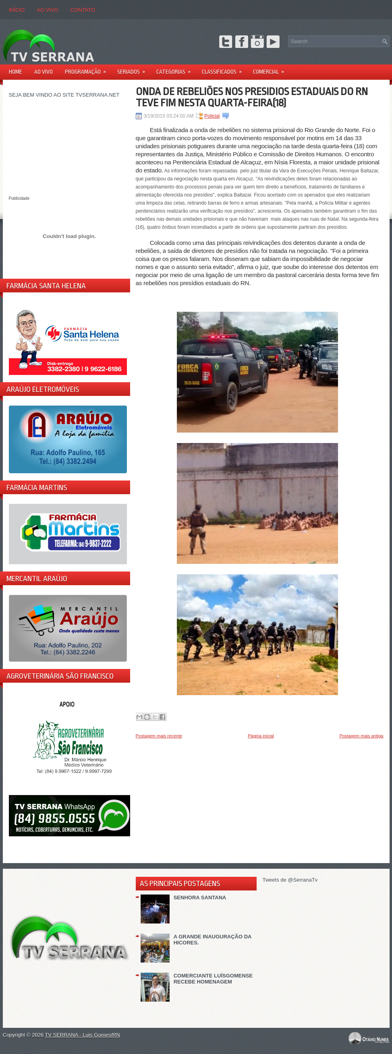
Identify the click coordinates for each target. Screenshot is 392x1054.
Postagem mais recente (159, 735)
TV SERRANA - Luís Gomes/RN (82, 1035)
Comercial (271, 69)
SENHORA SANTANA (200, 898)
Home (15, 71)
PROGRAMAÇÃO (88, 69)
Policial (212, 116)
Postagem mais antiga (362, 735)
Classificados (224, 69)
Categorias (176, 69)
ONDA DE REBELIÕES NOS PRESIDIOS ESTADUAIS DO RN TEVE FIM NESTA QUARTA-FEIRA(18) (252, 97)
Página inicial (261, 735)
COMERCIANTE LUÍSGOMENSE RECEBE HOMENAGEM (213, 979)
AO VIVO (47, 10)
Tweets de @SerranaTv (290, 880)
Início (17, 10)
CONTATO (83, 10)
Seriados (133, 69)
